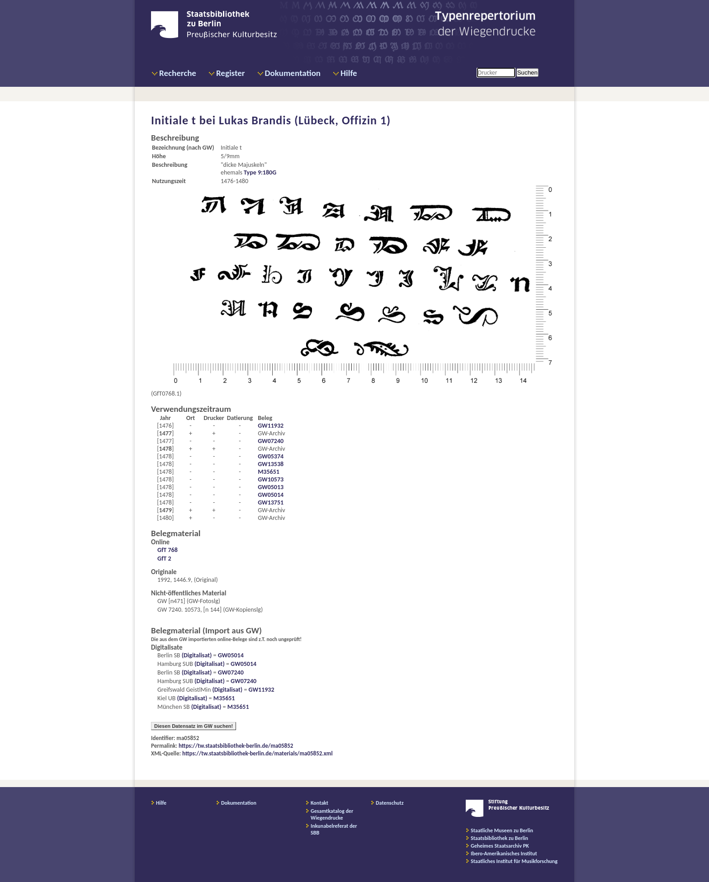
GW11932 (271, 425)
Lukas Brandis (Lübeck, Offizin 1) (305, 120)
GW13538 (271, 464)
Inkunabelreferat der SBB (334, 829)
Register (230, 73)
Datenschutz (390, 803)
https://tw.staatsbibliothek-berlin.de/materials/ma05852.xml (257, 753)
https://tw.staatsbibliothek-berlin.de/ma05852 (236, 745)
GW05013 (271, 487)
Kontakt (319, 803)
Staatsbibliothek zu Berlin (499, 838)
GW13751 (271, 502)
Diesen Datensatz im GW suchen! (193, 726)
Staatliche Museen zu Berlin (502, 830)
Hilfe (348, 73)
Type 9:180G (260, 172)
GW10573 (271, 479)
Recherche (177, 73)
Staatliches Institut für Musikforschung (514, 861)
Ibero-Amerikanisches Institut (504, 853)
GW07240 (271, 441)
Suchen (527, 72)
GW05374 (271, 456)
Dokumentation (293, 73)
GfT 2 (164, 558)
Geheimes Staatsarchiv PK (500, 846)
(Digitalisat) (196, 655)
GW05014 (271, 495)
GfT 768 (167, 550)
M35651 (268, 472)
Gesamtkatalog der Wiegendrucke (332, 814)
